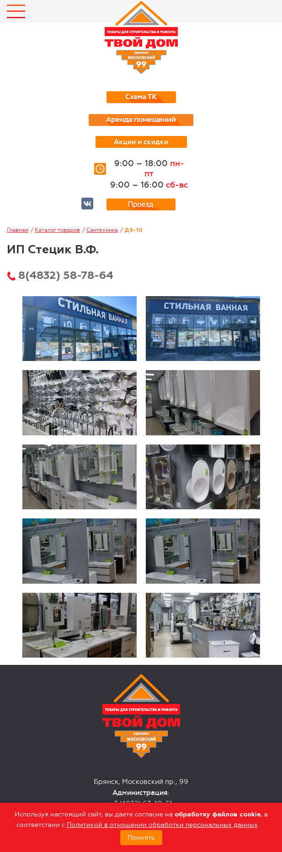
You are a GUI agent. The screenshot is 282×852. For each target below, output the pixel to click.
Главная (17, 230)
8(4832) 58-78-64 (65, 275)
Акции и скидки (141, 142)
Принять (141, 838)
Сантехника (102, 230)
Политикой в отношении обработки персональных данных (162, 825)
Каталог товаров (57, 230)
